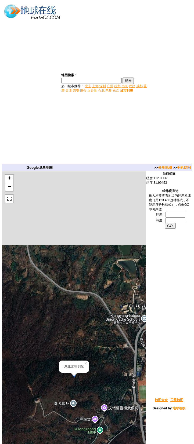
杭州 (117, 86)
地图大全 (161, 400)
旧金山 (85, 91)
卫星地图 (176, 400)
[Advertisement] (171, 82)
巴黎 (108, 91)
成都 (139, 86)
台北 (101, 91)
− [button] (9, 187)
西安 (76, 91)
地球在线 (179, 408)
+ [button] (9, 179)
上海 (95, 86)
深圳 (102, 86)
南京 (124, 86)
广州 (110, 86)
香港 (94, 91)
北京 (88, 86)
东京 (116, 91)
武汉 (132, 86)
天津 (68, 91)
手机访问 (184, 168)
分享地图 (165, 168)
